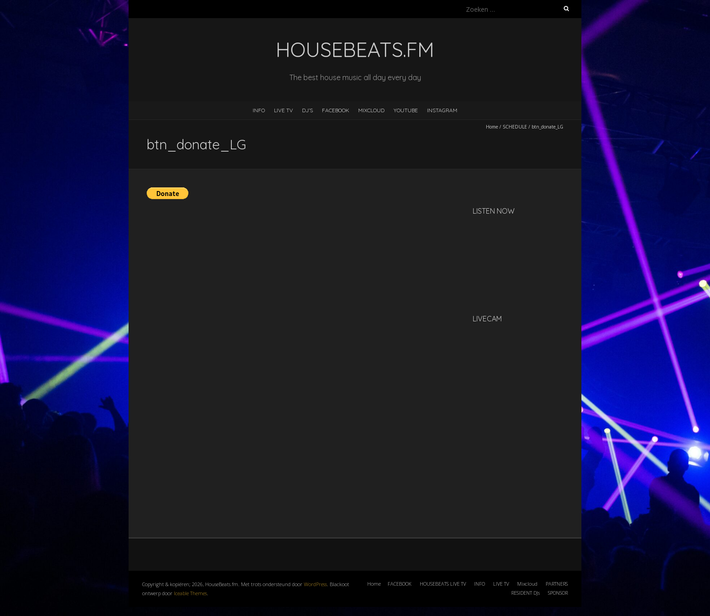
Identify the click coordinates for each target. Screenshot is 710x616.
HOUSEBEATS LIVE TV (443, 583)
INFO (259, 110)
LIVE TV (283, 110)
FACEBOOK (335, 110)
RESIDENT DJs (525, 592)
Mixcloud (527, 583)
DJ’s (307, 110)
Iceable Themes (190, 593)
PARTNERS (557, 583)
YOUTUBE (405, 110)
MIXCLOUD (371, 110)
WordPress (315, 584)
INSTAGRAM (442, 110)
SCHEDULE (515, 127)
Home (492, 127)
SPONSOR (558, 592)
